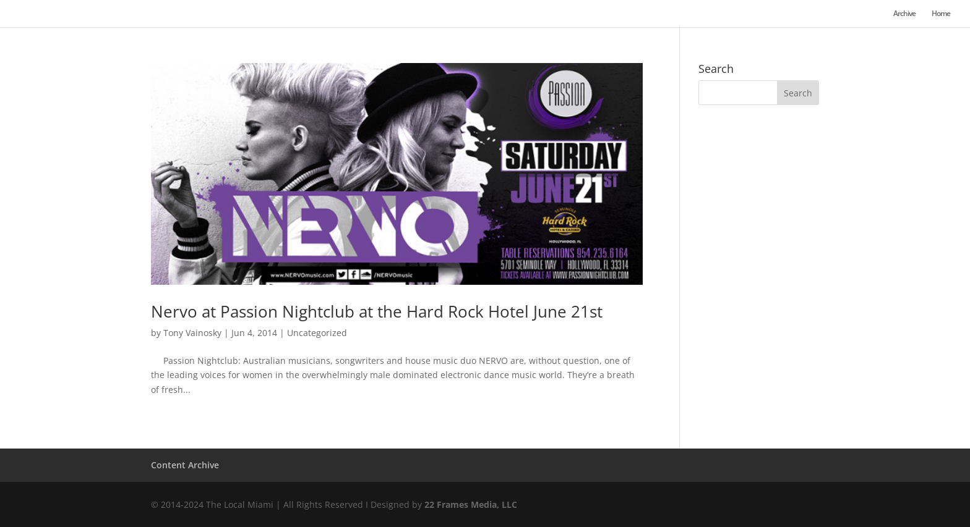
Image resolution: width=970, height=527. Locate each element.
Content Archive (185, 465)
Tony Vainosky (192, 333)
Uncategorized (317, 333)
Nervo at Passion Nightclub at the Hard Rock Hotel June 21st (377, 311)
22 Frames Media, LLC (470, 504)
